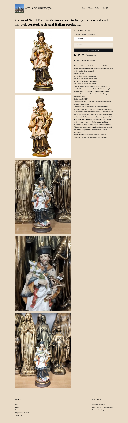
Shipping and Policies (22, 413)
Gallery (97, 8)
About (90, 8)
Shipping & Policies (88, 60)
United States (87, 34)
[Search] (112, 8)
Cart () (105, 8)
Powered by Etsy (98, 410)
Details (77, 60)
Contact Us (18, 415)
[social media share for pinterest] (83, 55)
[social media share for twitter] (79, 55)
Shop (83, 8)
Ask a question (91, 55)
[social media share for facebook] (75, 55)
